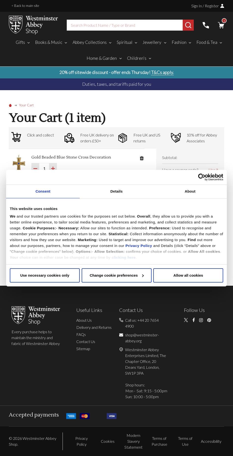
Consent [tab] (43, 191)
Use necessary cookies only (44, 275)
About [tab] (190, 191)
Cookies (108, 441)
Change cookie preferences (117, 275)
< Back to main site (25, 5)
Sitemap (83, 348)
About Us (84, 320)
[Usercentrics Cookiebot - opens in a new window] (201, 177)
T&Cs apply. (162, 72)
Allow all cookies (188, 275)
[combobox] (125, 25)
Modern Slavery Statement (133, 441)
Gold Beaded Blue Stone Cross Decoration (71, 157)
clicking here (124, 257)
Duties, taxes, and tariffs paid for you (116, 84)
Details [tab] (116, 191)
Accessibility (211, 441)
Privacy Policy (138, 246)
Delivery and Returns (94, 327)
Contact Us (85, 341)
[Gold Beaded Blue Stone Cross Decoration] (44, 168)
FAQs (81, 334)
